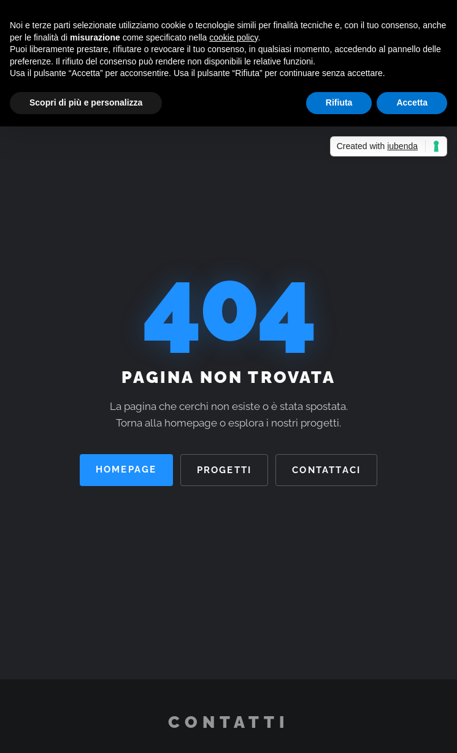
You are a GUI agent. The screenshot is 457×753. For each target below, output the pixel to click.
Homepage (126, 469)
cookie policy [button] (233, 37)
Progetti (224, 470)
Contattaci (326, 470)
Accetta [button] (412, 102)
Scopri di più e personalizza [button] (85, 102)
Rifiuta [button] (339, 102)
